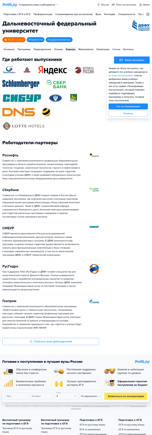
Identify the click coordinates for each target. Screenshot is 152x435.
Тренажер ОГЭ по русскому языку (56, 430)
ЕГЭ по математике (90, 429)
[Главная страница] (9, 5)
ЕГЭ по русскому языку (92, 424)
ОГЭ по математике (129, 429)
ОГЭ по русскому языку (131, 424)
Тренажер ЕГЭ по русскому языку (17, 430)
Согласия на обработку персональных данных (91, 406)
